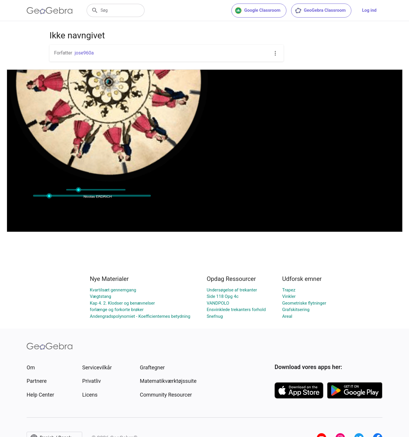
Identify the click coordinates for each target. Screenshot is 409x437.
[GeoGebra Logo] (50, 10)
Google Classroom (258, 10)
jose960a (84, 53)
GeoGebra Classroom (320, 10)
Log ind (369, 10)
